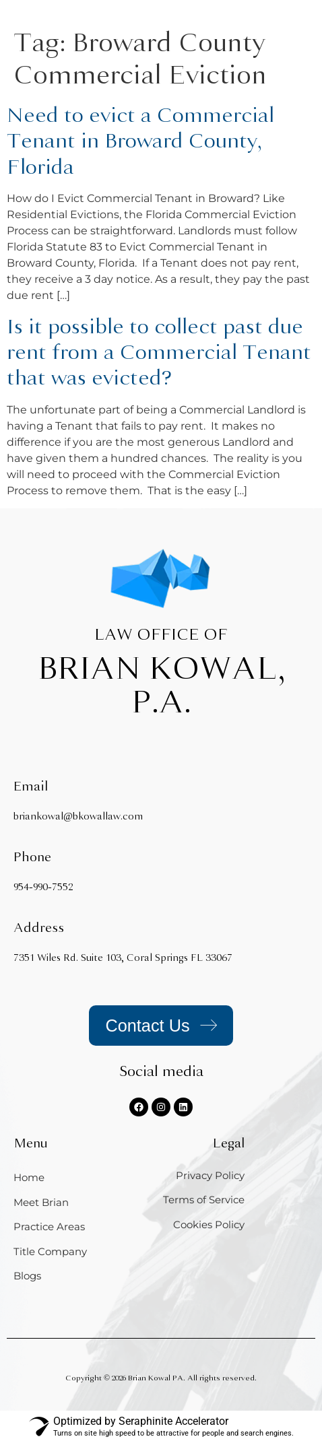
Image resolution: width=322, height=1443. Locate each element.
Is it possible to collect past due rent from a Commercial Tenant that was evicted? (159, 352)
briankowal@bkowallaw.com (78, 816)
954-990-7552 (43, 887)
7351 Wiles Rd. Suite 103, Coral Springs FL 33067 (122, 957)
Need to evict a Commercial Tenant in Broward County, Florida (140, 141)
